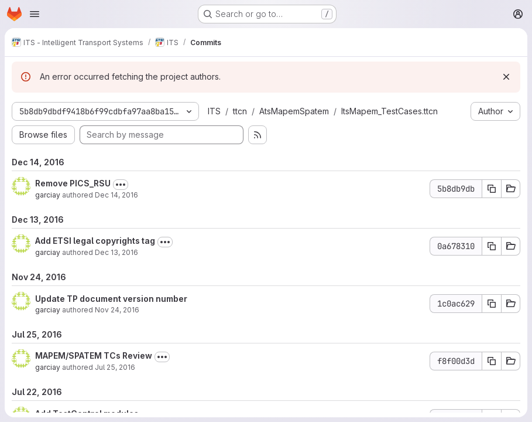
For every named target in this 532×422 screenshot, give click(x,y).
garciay (47, 194)
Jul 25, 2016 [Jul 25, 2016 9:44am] (115, 367)
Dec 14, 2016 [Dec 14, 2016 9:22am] (116, 194)
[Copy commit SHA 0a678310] (491, 246)
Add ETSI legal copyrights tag (95, 241)
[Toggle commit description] (120, 184)
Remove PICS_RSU (73, 183)
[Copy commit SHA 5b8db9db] (491, 188)
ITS (214, 111)
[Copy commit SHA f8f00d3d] (491, 361)
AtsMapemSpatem (294, 111)
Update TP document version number (111, 299)
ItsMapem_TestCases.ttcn (389, 111)
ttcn (240, 111)
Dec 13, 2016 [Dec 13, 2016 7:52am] (116, 252)
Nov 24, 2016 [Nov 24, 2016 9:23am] (117, 309)
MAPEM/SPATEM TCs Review (93, 355)
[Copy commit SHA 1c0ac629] (491, 303)
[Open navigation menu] (34, 14)
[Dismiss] (506, 77)
